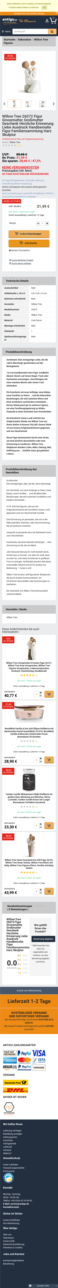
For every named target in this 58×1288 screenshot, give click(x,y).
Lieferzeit (7, 1147)
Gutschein (8, 1140)
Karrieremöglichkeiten (13, 1260)
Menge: (12, 223)
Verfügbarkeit (9, 1143)
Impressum (8, 1238)
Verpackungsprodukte (13, 1168)
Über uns (7, 1234)
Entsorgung (8, 1171)
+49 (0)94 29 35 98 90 (21, 1200)
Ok (44, 7)
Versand (7, 1150)
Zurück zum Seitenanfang (29, 990)
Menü (8, 31)
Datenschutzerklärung (13, 1244)
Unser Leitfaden (10, 1164)
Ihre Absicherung (11, 1223)
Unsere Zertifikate (11, 1220)
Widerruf (7, 1153)
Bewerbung (8, 1264)
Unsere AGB (8, 1241)
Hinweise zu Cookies (12, 1247)
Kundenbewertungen (19, 906)
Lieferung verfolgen (12, 1130)
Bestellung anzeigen (12, 1134)
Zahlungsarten (10, 1137)
